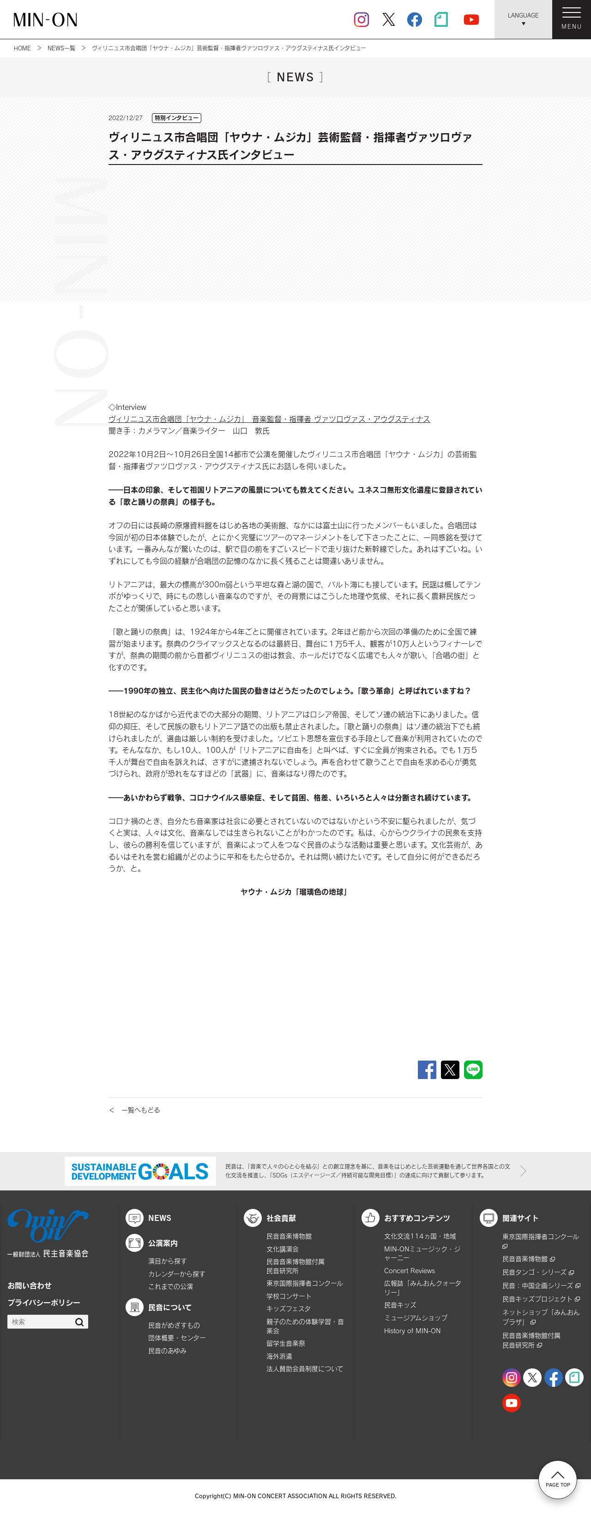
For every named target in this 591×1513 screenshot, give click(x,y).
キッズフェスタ (288, 1308)
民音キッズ (400, 1305)
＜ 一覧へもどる (134, 1110)
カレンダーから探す (176, 1274)
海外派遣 (279, 1356)
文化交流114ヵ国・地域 (420, 1236)
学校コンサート (289, 1296)
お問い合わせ (29, 1285)
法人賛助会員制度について (305, 1369)
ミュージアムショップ (415, 1318)
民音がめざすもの (174, 1325)
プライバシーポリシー (43, 1302)
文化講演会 (282, 1249)
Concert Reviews (409, 1271)
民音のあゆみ (167, 1350)
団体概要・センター (177, 1338)
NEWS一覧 (61, 48)
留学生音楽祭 (285, 1343)
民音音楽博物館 (289, 1236)
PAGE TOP (558, 1479)
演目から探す (167, 1261)
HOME (22, 48)
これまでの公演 (170, 1286)
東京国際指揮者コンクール (304, 1283)
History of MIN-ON (412, 1331)
